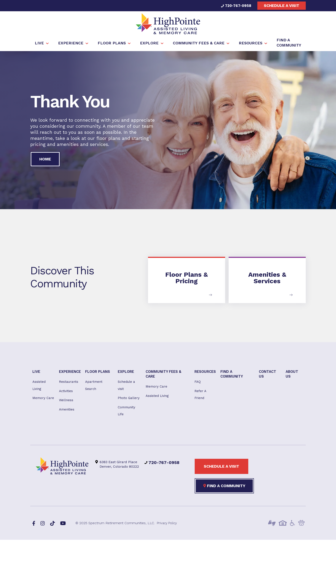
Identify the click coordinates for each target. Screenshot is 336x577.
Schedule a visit (281, 5)
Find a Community (224, 489)
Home (45, 160)
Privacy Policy (168, 527)
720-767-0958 (235, 5)
